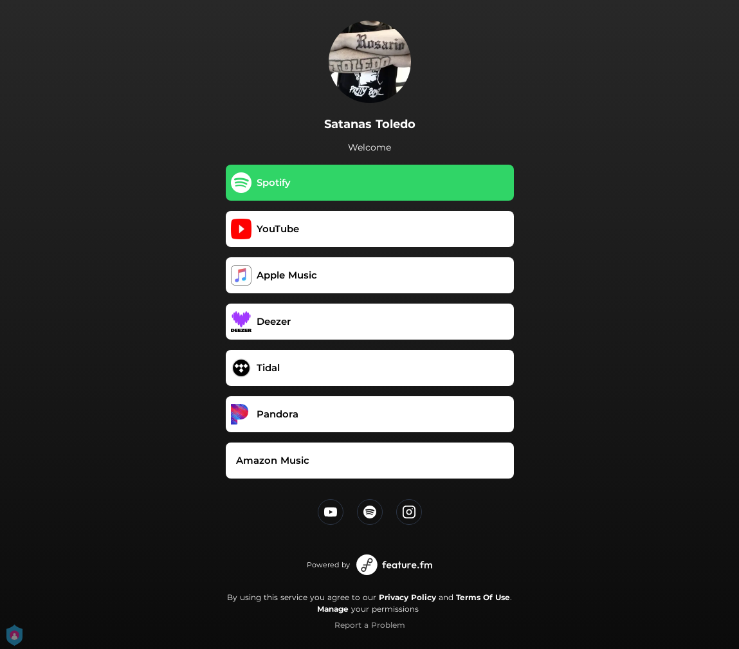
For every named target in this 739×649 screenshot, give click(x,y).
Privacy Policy (407, 597)
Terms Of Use (483, 597)
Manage (333, 609)
